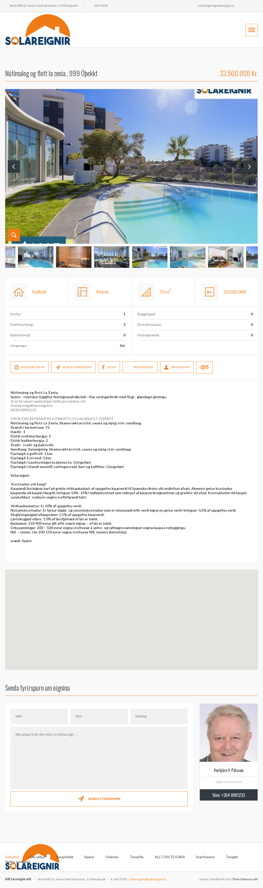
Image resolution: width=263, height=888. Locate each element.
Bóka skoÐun (29, 367)
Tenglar (232, 857)
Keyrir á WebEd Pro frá (229, 879)
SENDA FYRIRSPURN (73, 367)
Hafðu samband (17, 862)
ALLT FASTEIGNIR (170, 857)
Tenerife (137, 857)
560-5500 (101, 5)
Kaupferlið (65, 857)
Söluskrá (12, 857)
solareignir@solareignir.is (216, 5)
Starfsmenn (205, 857)
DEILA (109, 367)
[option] (149, 257)
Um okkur (37, 857)
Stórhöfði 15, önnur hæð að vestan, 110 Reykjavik (44, 5)
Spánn (89, 857)
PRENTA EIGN (140, 367)
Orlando (112, 857)
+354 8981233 (233, 795)
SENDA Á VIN (176, 367)
